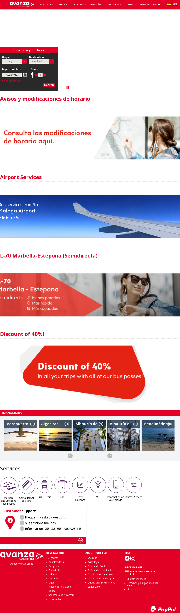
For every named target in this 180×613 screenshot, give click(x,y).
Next (109, 455)
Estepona (53, 566)
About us (132, 589)
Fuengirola (54, 570)
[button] (24, 61)
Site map (92, 557)
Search (49, 85)
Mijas (51, 582)
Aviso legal (93, 562)
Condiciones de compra (101, 578)
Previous (70, 455)
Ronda (52, 590)
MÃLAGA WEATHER (133, 518)
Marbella (53, 578)
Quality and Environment (101, 582)
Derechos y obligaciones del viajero (142, 584)
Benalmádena (56, 562)
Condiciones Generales (100, 574)
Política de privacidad (99, 570)
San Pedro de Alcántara (61, 595)
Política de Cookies (98, 566)
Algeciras (53, 557)
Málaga (52, 574)
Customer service (136, 578)
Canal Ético (94, 586)
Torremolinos (55, 599)
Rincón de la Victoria (59, 586)
